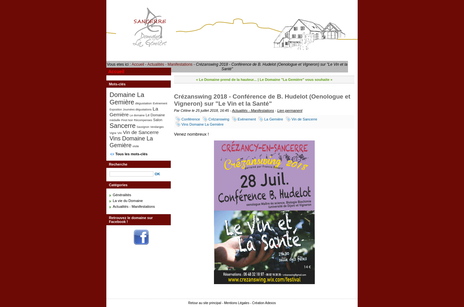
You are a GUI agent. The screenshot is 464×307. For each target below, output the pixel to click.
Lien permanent (290, 110)
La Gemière (273, 119)
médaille (115, 120)
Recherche (118, 164)
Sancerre (123, 125)
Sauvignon (143, 127)
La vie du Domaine (128, 201)
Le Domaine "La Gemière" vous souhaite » (296, 80)
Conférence (190, 119)
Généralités (122, 195)
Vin (119, 133)
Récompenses (143, 120)
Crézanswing (218, 119)
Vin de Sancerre (304, 119)
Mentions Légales (236, 303)
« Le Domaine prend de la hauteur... (226, 80)
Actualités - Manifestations (169, 64)
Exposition (116, 109)
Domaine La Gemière (127, 98)
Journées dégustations (137, 109)
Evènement (247, 119)
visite (135, 146)
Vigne (113, 133)
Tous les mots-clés (131, 154)
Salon (157, 120)
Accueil (138, 64)
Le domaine (137, 115)
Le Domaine (155, 115)
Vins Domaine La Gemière (202, 124)
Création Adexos (264, 303)
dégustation (143, 103)
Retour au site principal (204, 303)
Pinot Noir (127, 120)
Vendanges (157, 127)
